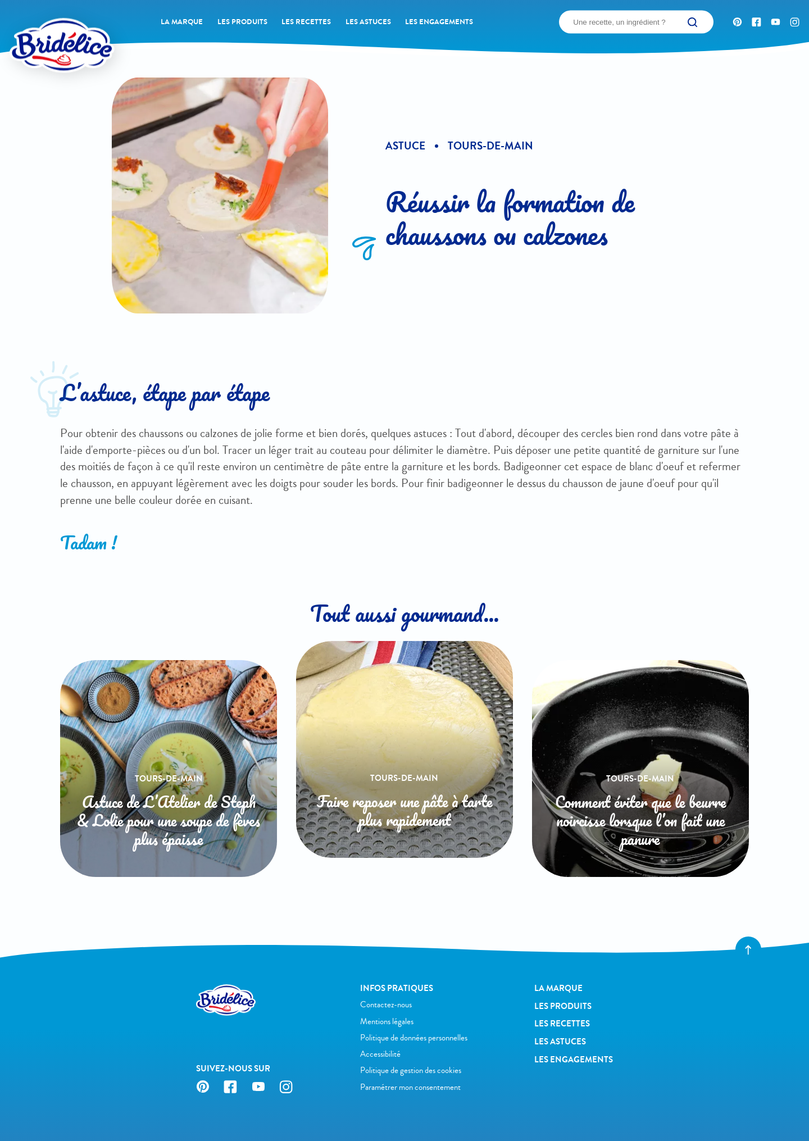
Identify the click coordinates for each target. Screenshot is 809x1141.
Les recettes (306, 21)
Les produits (242, 21)
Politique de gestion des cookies (410, 1070)
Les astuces (368, 21)
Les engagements (439, 21)
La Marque (182, 21)
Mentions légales (386, 1021)
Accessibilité (380, 1054)
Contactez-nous (386, 1004)
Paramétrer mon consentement (410, 1087)
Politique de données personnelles (413, 1038)
